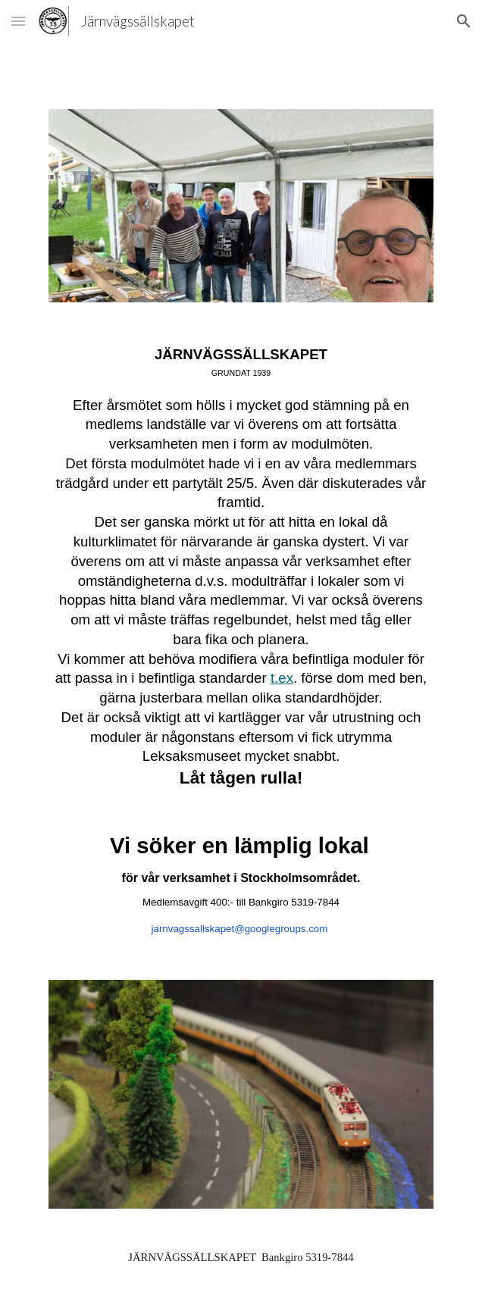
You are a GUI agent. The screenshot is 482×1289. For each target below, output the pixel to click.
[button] (18, 21)
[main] (241, 641)
